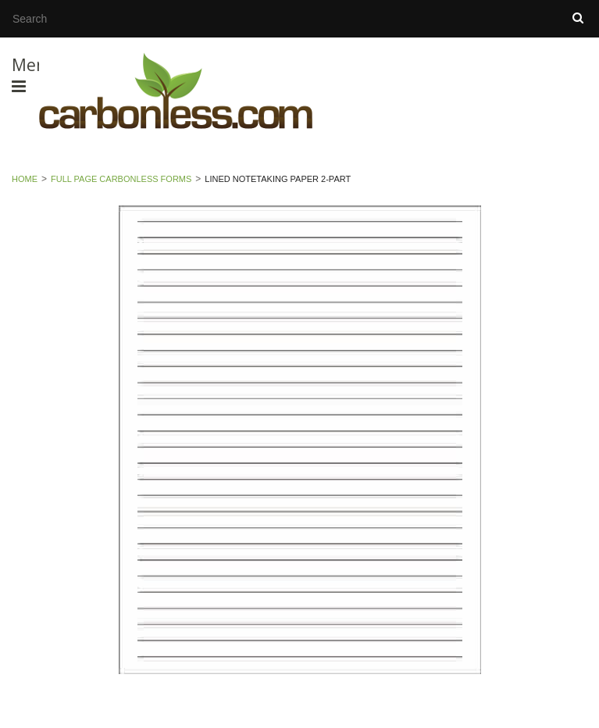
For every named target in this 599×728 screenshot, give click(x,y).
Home (24, 179)
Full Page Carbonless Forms (121, 179)
